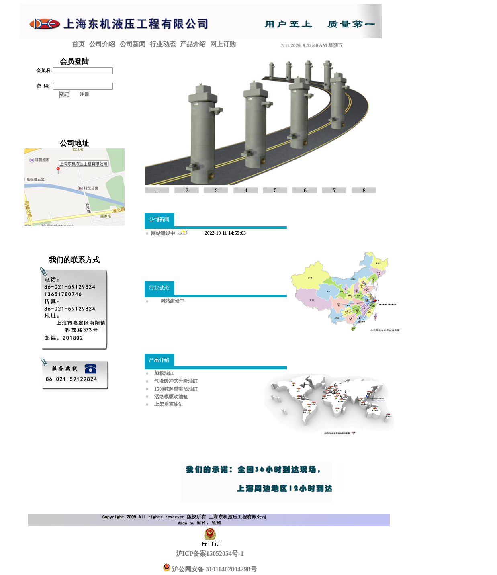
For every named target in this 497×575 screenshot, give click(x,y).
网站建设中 (163, 233)
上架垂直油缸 (168, 404)
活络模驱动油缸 (171, 396)
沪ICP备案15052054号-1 (210, 553)
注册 (84, 94)
